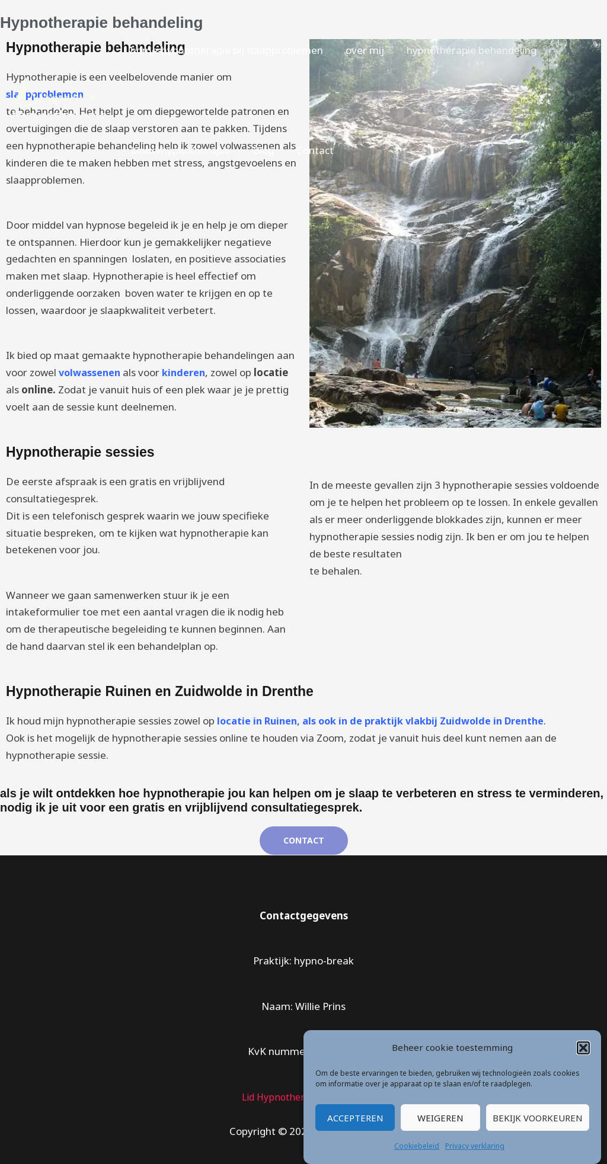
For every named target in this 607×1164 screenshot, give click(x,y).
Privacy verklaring (474, 1146)
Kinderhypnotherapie (179, 150)
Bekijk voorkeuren (538, 1118)
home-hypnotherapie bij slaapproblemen (225, 50)
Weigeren (440, 1118)
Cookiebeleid (416, 1146)
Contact (309, 150)
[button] (583, 1048)
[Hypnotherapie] (56, 91)
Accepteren (355, 1118)
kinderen (187, 372)
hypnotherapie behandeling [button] (466, 50)
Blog (260, 150)
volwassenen (91, 372)
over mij (361, 50)
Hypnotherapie (59, 116)
